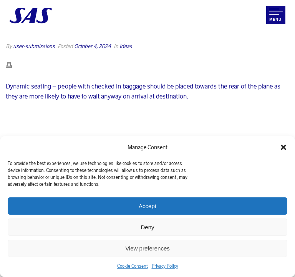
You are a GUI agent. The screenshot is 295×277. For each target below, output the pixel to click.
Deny (147, 227)
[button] (283, 147)
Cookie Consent (132, 266)
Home (159, 42)
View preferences (147, 248)
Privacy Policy (165, 266)
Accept (147, 206)
